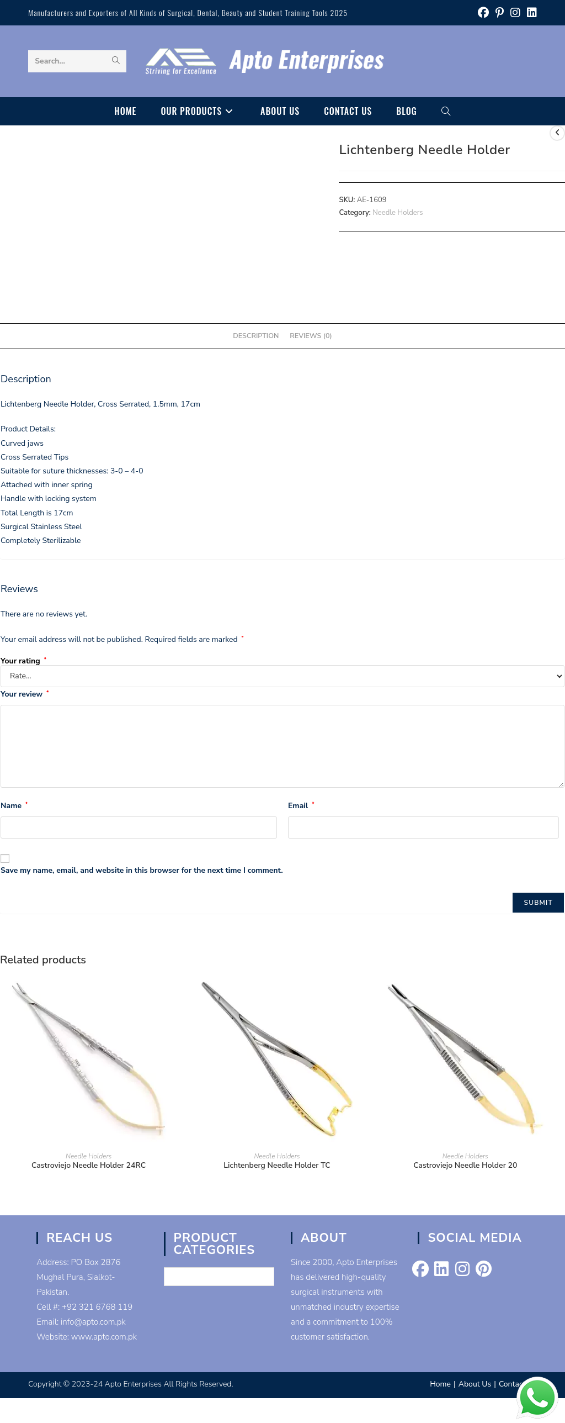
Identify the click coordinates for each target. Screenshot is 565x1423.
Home (440, 1384)
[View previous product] (557, 133)
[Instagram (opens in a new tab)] (515, 13)
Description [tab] (256, 335)
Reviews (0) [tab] (311, 335)
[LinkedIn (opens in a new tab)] (530, 13)
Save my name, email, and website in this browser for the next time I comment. (142, 870)
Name (14, 805)
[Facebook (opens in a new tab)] (483, 13)
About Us (475, 1384)
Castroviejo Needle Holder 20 (465, 1165)
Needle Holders (397, 213)
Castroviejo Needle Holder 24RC (88, 1165)
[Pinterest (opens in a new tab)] (499, 13)
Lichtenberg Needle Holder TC (276, 1165)
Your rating (23, 661)
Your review (25, 694)
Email (301, 805)
